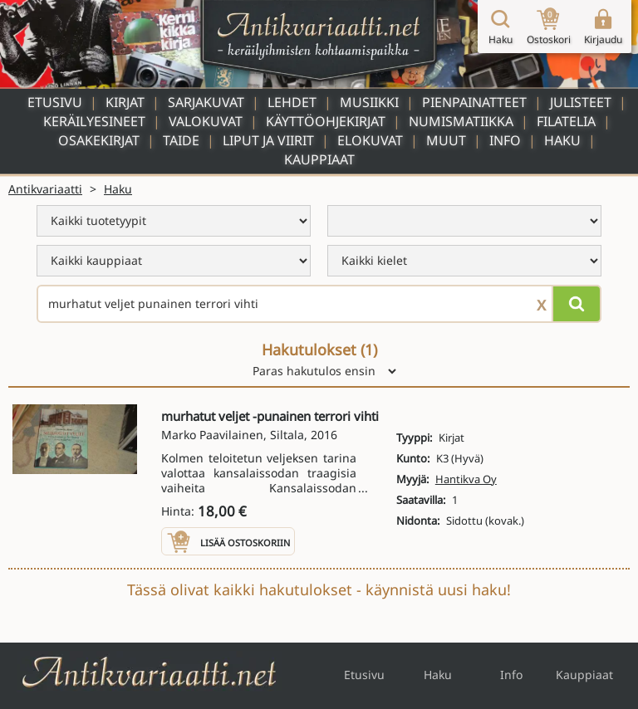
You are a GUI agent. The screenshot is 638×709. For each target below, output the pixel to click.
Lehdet (292, 102)
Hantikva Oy (466, 479)
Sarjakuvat (206, 102)
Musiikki (369, 102)
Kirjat (125, 102)
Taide (181, 140)
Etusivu (54, 102)
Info (505, 140)
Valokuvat (206, 121)
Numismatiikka (461, 121)
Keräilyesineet (94, 121)
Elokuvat (370, 140)
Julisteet (580, 102)
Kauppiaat (319, 159)
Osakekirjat (99, 140)
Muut (446, 140)
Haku (562, 140)
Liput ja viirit (268, 140)
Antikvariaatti (45, 189)
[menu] (174, 221)
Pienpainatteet (474, 102)
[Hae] (576, 304)
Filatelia (566, 121)
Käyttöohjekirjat (325, 121)
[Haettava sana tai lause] (319, 304)
